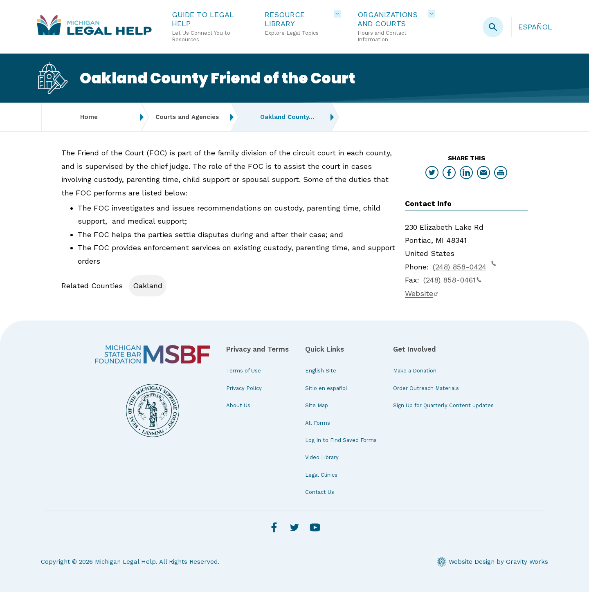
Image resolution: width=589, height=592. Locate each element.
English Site (320, 371)
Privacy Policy (244, 388)
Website (422, 293)
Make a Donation (414, 371)
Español (535, 26)
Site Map (316, 405)
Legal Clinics (321, 475)
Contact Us (319, 492)
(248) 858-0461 (452, 280)
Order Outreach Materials (426, 388)
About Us (238, 405)
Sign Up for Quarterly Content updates (443, 405)
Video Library (322, 457)
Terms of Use (243, 371)
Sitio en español (326, 388)
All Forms (317, 423)
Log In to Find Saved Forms (341, 440)
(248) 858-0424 (464, 265)
